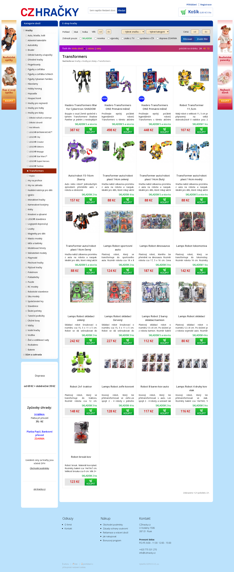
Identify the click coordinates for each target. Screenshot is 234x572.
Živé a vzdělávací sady (38, 340)
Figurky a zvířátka (36, 69)
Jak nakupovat (109, 536)
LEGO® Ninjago (36, 151)
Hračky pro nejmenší (38, 103)
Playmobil (32, 257)
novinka (100, 38)
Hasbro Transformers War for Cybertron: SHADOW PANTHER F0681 (81, 107)
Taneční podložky (36, 315)
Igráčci (31, 195)
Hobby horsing (35, 88)
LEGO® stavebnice (37, 219)
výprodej (113, 38)
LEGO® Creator (36, 142)
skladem (86, 38)
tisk (76, 564)
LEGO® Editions (36, 146)
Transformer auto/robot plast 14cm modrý (191, 177)
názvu (91, 48)
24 (200, 48)
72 (208, 48)
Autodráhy (33, 45)
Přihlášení (192, 4)
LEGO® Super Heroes (39, 161)
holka (84, 31)
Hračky (29, 30)
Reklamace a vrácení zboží (115, 532)
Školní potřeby (35, 310)
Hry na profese (35, 180)
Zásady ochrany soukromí (115, 528)
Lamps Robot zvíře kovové (118, 386)
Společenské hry (35, 301)
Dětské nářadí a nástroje (40, 117)
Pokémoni (33, 272)
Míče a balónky (35, 243)
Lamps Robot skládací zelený (81, 318)
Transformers (36, 170)
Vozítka (31, 335)
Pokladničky (33, 277)
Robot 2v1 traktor (81, 386)
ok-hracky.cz (40, 489)
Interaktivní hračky (36, 199)
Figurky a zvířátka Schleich (40, 74)
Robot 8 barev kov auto (154, 386)
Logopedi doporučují (38, 223)
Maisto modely (35, 238)
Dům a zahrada (34, 354)
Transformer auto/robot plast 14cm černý (81, 247)
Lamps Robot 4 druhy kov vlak (191, 388)
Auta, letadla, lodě (36, 35)
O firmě (68, 524)
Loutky (31, 228)
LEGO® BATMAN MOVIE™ (40, 132)
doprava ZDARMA (167, 38)
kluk (75, 31)
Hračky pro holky (36, 108)
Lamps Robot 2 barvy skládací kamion (155, 318)
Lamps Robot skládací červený (117, 318)
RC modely (33, 286)
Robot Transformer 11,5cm (192, 107)
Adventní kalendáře (37, 40)
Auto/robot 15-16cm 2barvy (81, 177)
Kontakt (68, 528)
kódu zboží (78, 48)
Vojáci (32, 175)
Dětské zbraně (35, 122)
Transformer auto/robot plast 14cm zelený (118, 177)
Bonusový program (112, 540)
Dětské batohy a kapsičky (40, 54)
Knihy (30, 209)
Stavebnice (33, 306)
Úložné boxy (34, 320)
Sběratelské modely (37, 253)
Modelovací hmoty (37, 248)
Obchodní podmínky (39, 468)
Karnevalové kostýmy (38, 204)
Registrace (205, 4)
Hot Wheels (34, 127)
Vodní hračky (34, 330)
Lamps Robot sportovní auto (117, 247)
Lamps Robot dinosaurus (155, 246)
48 (204, 48)
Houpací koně (34, 98)
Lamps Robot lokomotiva (191, 246)
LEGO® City (34, 137)
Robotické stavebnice (38, 291)
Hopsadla (32, 93)
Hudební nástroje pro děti (40, 190)
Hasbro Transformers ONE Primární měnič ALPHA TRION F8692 (117, 107)
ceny (98, 48)
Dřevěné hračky (35, 59)
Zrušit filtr (202, 39)
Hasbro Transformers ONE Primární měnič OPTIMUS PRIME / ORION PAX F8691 (154, 107)
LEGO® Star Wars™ (38, 156)
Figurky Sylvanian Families (40, 79)
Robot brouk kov (81, 456)
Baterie (31, 349)
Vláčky (31, 325)
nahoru (66, 564)
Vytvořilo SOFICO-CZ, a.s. (149, 564)
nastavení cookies (79, 567)
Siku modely (33, 296)
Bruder (31, 49)
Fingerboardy (34, 64)
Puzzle (31, 281)
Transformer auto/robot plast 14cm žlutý (155, 177)
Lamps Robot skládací (191, 316)
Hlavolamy (33, 83)
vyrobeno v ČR (145, 38)
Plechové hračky (35, 262)
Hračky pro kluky (36, 112)
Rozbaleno (33, 344)
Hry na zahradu (35, 185)
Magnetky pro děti (36, 233)
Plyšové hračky (35, 267)
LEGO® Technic (36, 166)
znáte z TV (127, 38)
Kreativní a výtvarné (37, 214)
